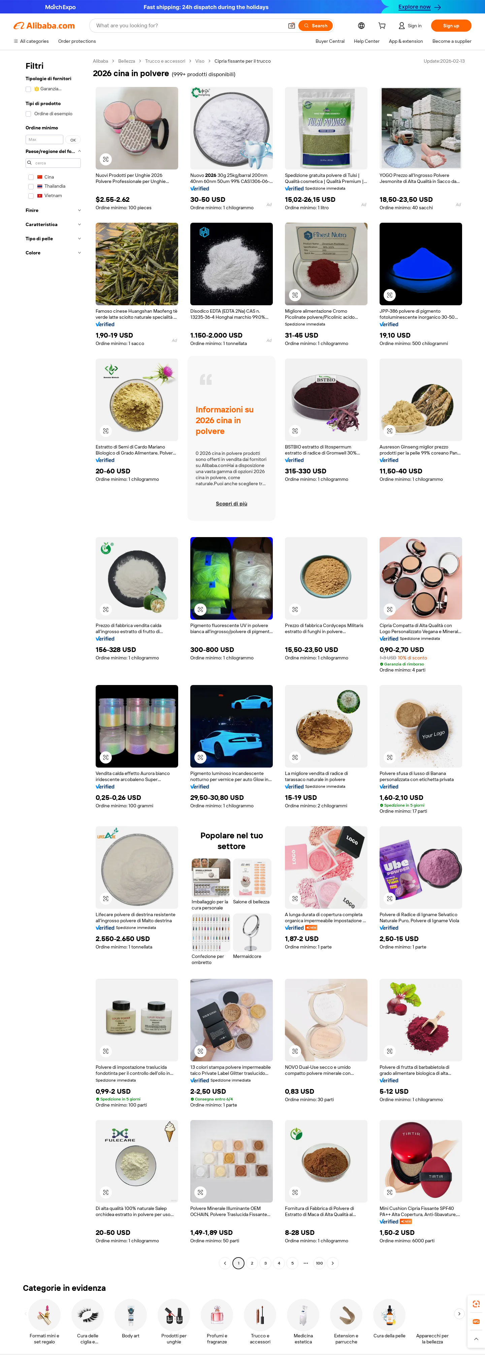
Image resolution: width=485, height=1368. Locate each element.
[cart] (383, 26)
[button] (292, 26)
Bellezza (126, 61)
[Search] (315, 25)
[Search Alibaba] (189, 25)
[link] (476, 1304)
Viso (199, 61)
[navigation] (51, 663)
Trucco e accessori (165, 61)
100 (319, 1263)
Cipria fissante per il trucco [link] (243, 61)
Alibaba (100, 61)
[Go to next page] (333, 1263)
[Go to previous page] (225, 1263)
